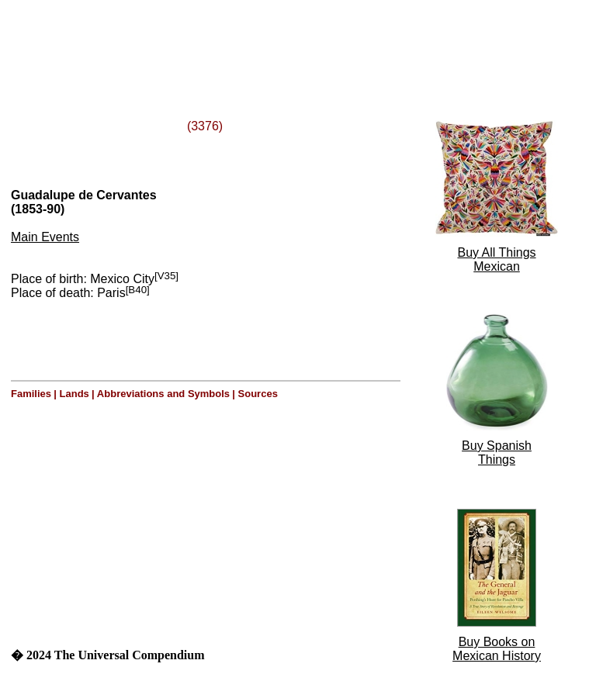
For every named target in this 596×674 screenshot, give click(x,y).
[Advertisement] (200, 41)
